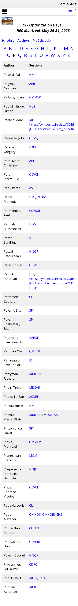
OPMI (33, 138)
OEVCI (33, 174)
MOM (33, 456)
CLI (31, 297)
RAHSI (33, 338)
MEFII (33, 578)
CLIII (32, 505)
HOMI (33, 224)
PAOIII (43, 578)
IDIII (32, 360)
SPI (31, 310)
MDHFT (34, 120)
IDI (31, 238)
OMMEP (35, 97)
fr (75, 10)
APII (32, 84)
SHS (59, 514)
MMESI (34, 415)
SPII (32, 428)
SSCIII (58, 415)
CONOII (34, 211)
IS (40, 138)
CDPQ (33, 564)
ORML (33, 265)
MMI (32, 587)
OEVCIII (34, 542)
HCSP (33, 288)
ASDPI (33, 397)
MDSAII (34, 387)
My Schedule (42, 40)
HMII (32, 75)
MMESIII (35, 374)
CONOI (34, 528)
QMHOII (35, 514)
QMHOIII (48, 514)
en (70, 10)
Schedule (8, 40)
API (31, 161)
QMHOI (34, 351)
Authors (23, 40)
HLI (31, 274)
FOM (32, 147)
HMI (32, 197)
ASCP (33, 188)
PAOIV (41, 197)
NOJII (33, 469)
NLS (32, 106)
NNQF (33, 251)
